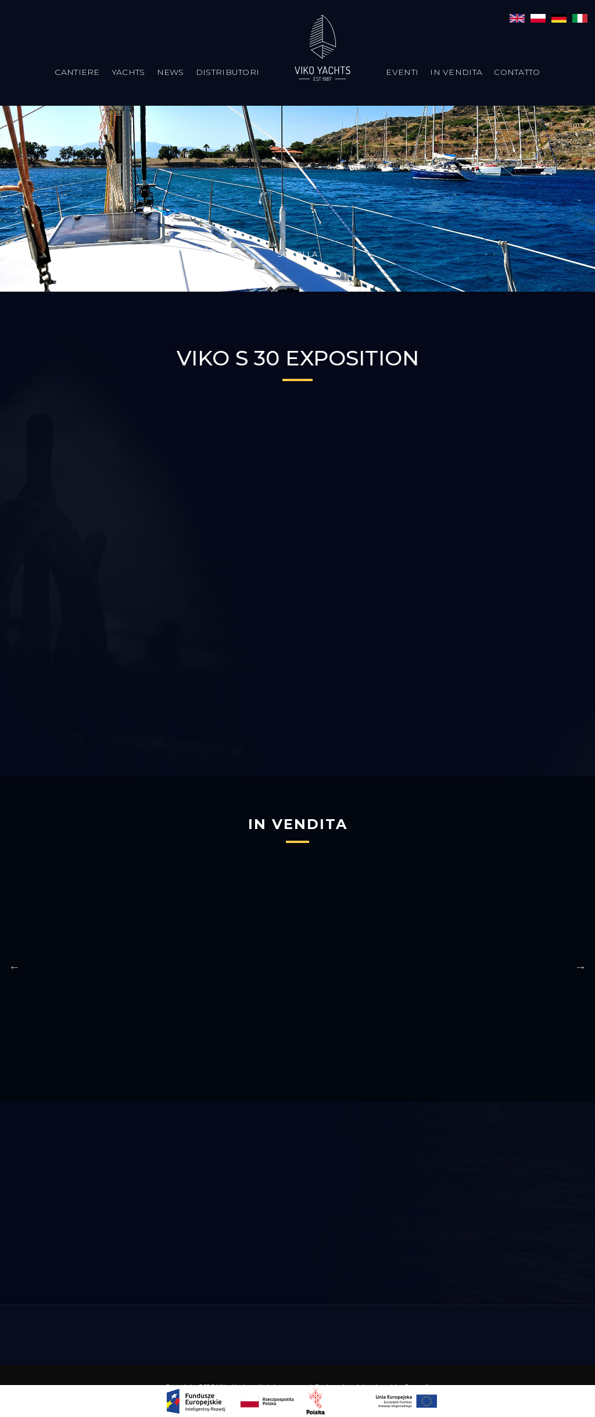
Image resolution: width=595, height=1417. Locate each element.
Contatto (517, 72)
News (170, 72)
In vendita (456, 72)
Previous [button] (14, 967)
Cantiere (77, 72)
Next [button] (580, 967)
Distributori (228, 72)
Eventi (402, 72)
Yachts (128, 72)
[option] (225, 961)
